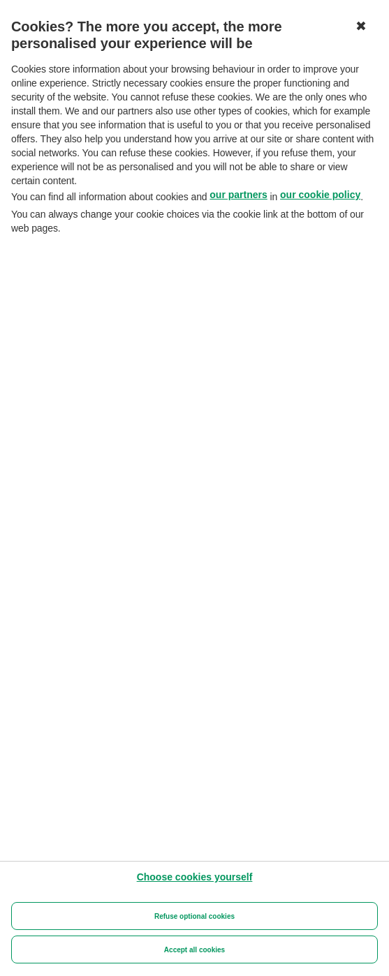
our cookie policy (320, 194)
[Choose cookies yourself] (195, 877)
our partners (238, 194)
